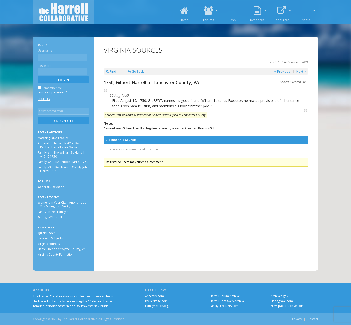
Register (44, 99)
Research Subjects (50, 238)
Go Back (135, 71)
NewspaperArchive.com (287, 306)
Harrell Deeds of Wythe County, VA (62, 249)
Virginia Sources (49, 244)
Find (111, 71)
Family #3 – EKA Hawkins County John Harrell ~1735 (63, 169)
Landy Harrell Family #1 (54, 212)
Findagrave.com (282, 301)
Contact (312, 319)
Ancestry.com (154, 296)
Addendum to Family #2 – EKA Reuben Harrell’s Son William (58, 145)
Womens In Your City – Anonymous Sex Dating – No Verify (62, 204)
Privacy (297, 319)
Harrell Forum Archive (225, 296)
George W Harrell (50, 217)
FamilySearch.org (157, 306)
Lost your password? (52, 92)
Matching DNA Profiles (53, 138)
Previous (282, 71)
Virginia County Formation (56, 254)
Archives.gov (279, 296)
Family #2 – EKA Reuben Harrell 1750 (63, 162)
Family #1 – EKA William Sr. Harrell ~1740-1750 (61, 154)
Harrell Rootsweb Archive (227, 301)
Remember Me (52, 88)
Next (301, 71)
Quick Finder (46, 233)
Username (45, 51)
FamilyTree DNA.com (224, 306)
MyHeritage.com (156, 301)
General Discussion (51, 187)
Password (44, 66)
